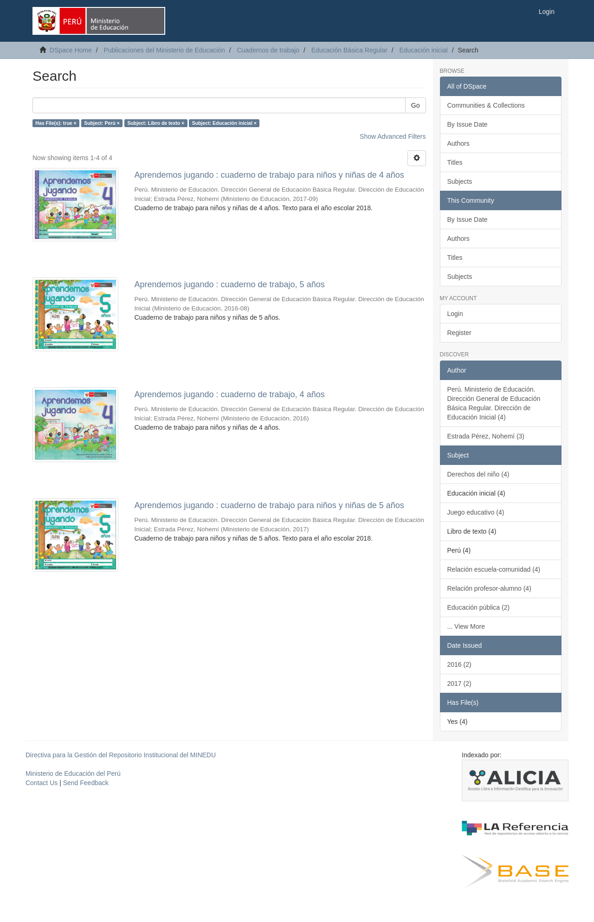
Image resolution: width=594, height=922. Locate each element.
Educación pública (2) (478, 607)
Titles (455, 162)
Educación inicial (423, 50)
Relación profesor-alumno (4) (489, 588)
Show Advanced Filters (393, 136)
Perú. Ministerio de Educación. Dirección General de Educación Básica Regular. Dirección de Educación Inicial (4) (494, 403)
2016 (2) (459, 664)
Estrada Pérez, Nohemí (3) (486, 436)
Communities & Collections (486, 105)
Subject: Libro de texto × (155, 123)
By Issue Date (467, 124)
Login (455, 313)
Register (459, 332)
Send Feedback (86, 783)
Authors (458, 143)
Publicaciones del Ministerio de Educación (164, 50)
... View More (466, 626)
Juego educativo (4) (475, 512)
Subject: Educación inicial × (224, 123)
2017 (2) (459, 683)
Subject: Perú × (102, 123)
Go (415, 105)
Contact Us (42, 783)
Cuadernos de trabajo (268, 50)
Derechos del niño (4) (478, 474)
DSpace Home (71, 50)
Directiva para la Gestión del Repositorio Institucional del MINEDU (121, 755)
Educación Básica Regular (349, 50)
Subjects (459, 181)
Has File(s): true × (55, 123)
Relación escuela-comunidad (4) (494, 569)
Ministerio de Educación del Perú (73, 773)
